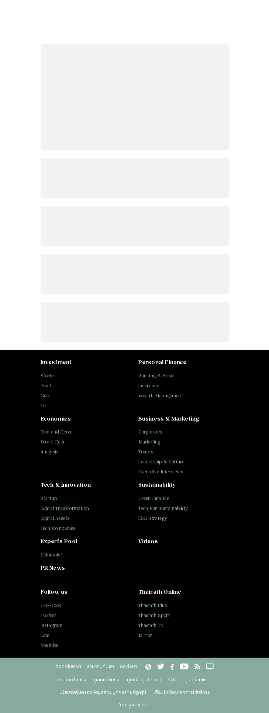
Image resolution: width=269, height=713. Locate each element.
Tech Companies (58, 528)
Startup (49, 498)
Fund (46, 385)
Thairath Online (160, 592)
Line (45, 635)
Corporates (150, 432)
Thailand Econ (56, 432)
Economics (56, 418)
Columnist (51, 555)
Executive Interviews (160, 471)
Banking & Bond (156, 375)
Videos (148, 541)
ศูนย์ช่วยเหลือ (198, 679)
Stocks (48, 375)
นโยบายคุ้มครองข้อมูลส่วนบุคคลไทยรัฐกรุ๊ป (102, 692)
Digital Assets (55, 518)
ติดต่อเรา (128, 666)
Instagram (52, 625)
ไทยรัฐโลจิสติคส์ (134, 704)
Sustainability (157, 484)
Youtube (49, 645)
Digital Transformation (65, 508)
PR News (53, 568)
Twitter (48, 615)
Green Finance (153, 498)
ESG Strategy (152, 518)
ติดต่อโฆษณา (68, 666)
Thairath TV (151, 625)
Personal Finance (162, 362)
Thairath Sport (154, 615)
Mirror (145, 635)
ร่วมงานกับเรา (100, 666)
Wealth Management (160, 395)
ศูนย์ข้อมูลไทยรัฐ (144, 679)
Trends (145, 452)
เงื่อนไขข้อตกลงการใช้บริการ (181, 692)
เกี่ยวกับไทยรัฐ (71, 679)
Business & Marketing (169, 418)
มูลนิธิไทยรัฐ (107, 679)
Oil (43, 405)
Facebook (51, 605)
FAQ (172, 679)
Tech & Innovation (66, 484)
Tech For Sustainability (163, 508)
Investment (56, 362)
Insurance (148, 385)
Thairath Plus (152, 605)
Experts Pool (59, 541)
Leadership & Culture (161, 462)
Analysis (50, 452)
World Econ (53, 442)
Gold (46, 395)
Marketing (149, 442)
